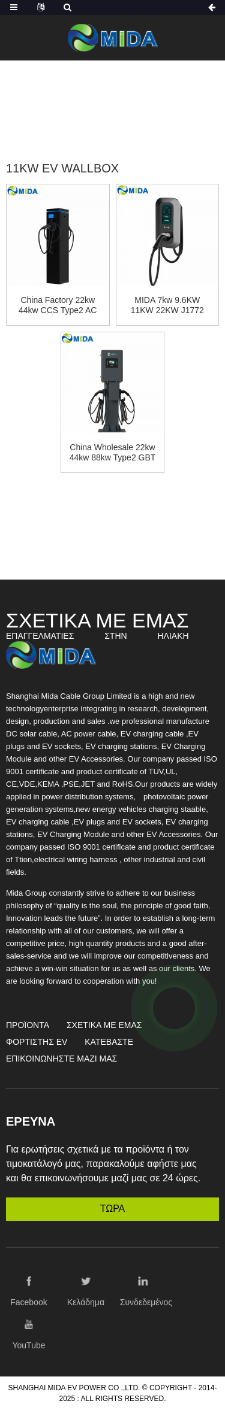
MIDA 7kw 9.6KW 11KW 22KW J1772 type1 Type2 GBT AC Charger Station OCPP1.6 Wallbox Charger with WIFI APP (167, 305)
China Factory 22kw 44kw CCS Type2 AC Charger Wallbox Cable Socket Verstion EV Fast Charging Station (57, 305)
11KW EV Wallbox (112, 121)
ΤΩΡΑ (112, 1208)
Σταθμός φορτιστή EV (105, 107)
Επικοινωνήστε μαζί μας (61, 1058)
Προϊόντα (123, 92)
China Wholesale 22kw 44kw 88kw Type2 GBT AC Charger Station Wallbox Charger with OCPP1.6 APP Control (113, 452)
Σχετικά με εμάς (104, 1025)
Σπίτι (76, 92)
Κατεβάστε (109, 1042)
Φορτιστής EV (36, 1042)
